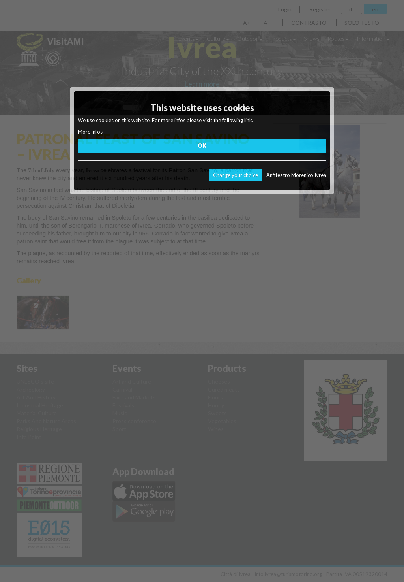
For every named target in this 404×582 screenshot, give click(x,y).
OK (202, 145)
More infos (90, 131)
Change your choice (235, 175)
